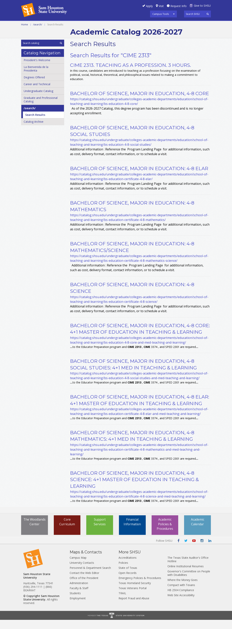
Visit (161, 6)
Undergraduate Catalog (38, 100)
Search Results (35, 124)
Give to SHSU (202, 5)
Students (75, 602)
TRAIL (122, 602)
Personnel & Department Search (90, 577)
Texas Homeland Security (135, 592)
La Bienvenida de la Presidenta (36, 77)
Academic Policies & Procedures (164, 533)
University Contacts (82, 572)
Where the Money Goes (182, 589)
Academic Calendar (197, 531)
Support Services (100, 531)
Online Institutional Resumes (185, 575)
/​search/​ (30, 117)
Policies (123, 572)
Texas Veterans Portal (133, 597)
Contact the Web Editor (84, 582)
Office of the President (84, 587)
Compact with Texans (181, 594)
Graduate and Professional (115, 25)
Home (24, 33)
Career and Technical (39, 25)
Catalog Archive (33, 131)
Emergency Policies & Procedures (140, 587)
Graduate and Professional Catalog (41, 108)
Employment (78, 607)
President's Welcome (37, 69)
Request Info (178, 6)
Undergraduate (75, 25)
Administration (79, 592)
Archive (149, 25)
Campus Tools (160, 14)
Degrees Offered (34, 86)
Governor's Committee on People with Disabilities (188, 582)
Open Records (128, 582)
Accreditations (128, 567)
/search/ (37, 33)
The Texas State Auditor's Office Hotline (188, 568)
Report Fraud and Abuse (134, 607)
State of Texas (128, 577)
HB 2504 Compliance (180, 599)
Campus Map (78, 567)
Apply (149, 6)
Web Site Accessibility (180, 604)
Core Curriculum (67, 531)
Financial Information (132, 531)
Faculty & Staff (79, 597)
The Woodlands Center (34, 533)
